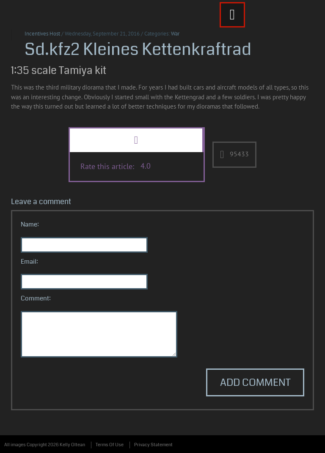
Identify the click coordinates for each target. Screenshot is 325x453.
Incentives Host (42, 33)
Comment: (36, 298)
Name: (30, 224)
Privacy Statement (153, 445)
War (175, 33)
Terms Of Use (110, 445)
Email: (29, 261)
